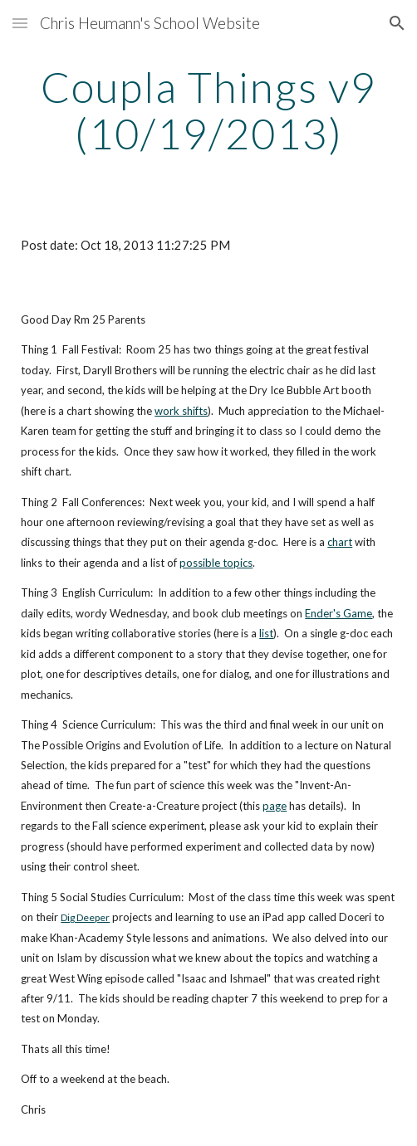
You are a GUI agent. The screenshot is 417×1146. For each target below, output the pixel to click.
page (274, 805)
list (266, 633)
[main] (208, 110)
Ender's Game (338, 613)
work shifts (181, 410)
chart (339, 542)
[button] (20, 23)
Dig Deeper (85, 917)
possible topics (216, 562)
